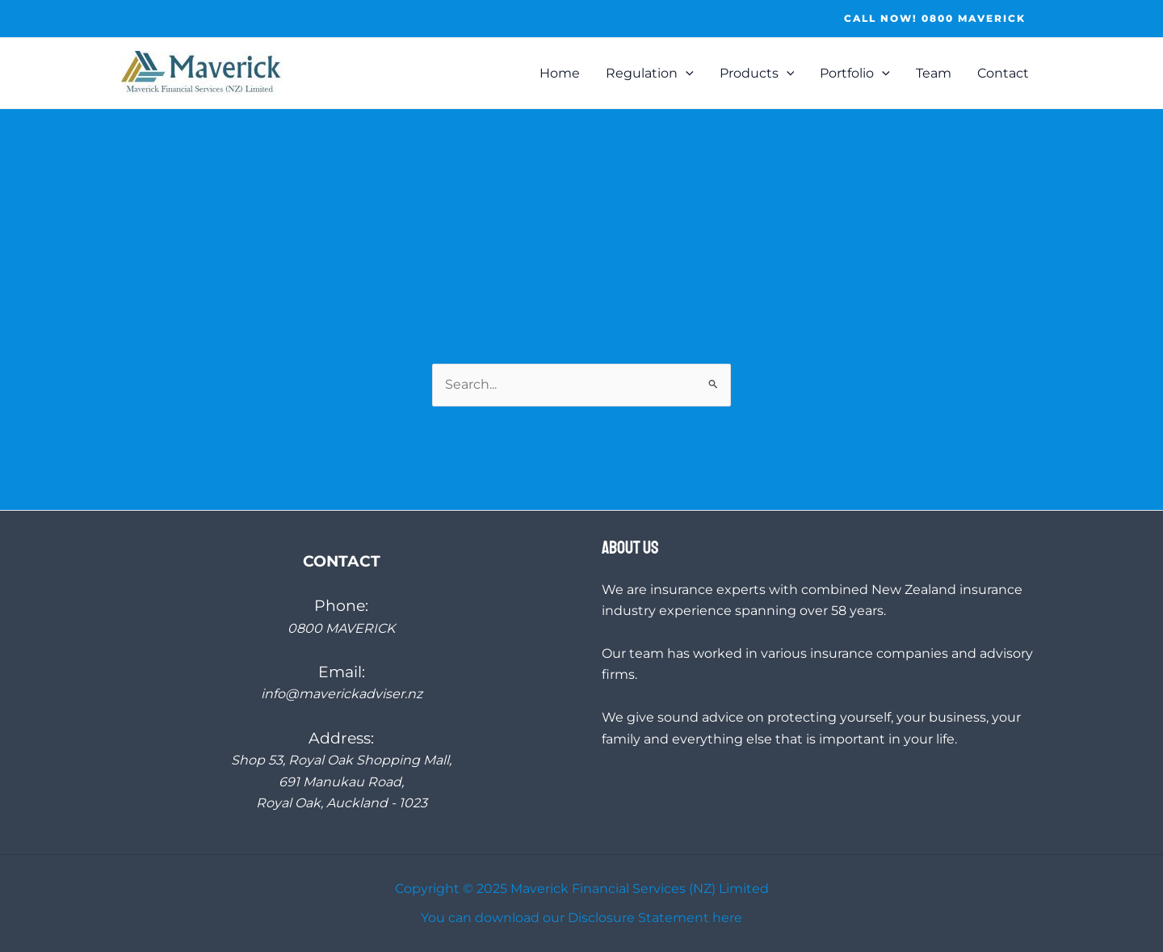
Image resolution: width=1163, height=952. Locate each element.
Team (933, 73)
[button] (935, 18)
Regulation (650, 73)
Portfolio (855, 73)
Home (560, 73)
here (727, 917)
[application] (686, 73)
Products (757, 73)
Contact (1003, 73)
